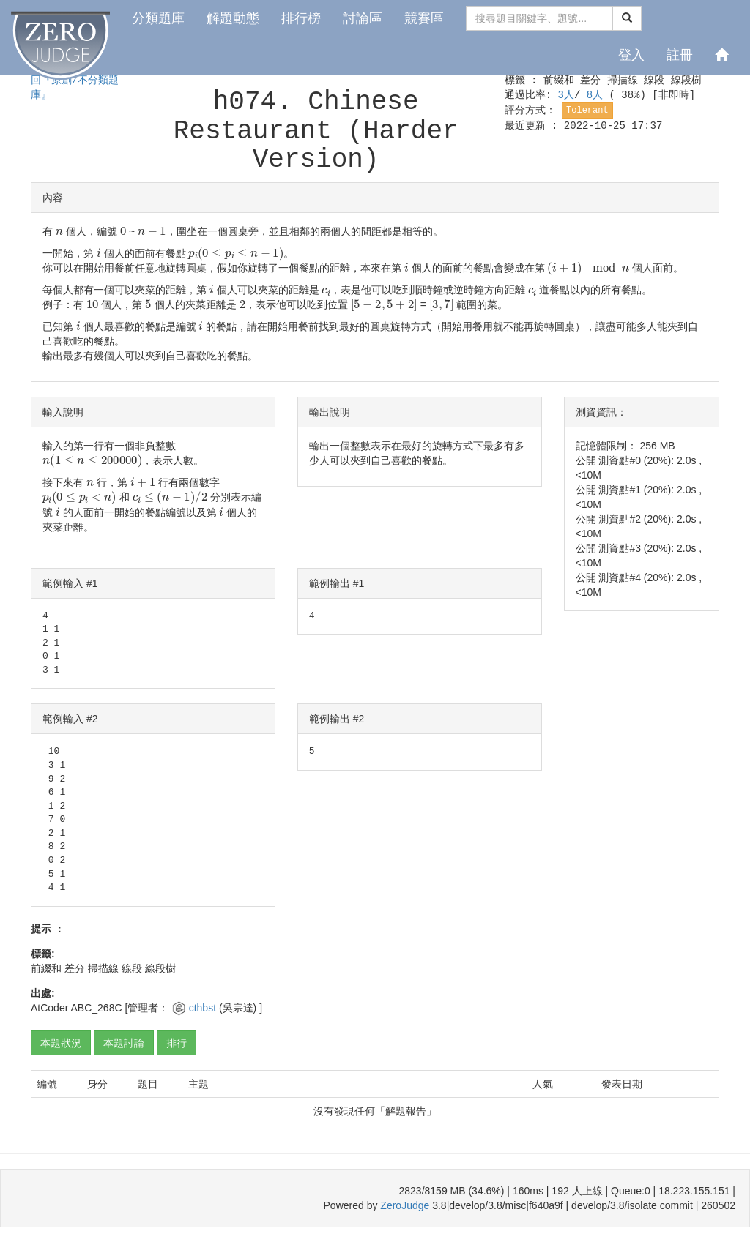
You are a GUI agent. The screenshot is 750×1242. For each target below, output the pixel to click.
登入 (631, 55)
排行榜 (301, 18)
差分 (590, 80)
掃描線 (622, 80)
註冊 (680, 55)
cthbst (204, 1008)
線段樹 (686, 80)
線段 (654, 80)
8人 (598, 95)
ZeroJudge (404, 1205)
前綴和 (558, 80)
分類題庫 (158, 18)
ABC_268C (96, 1008)
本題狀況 (60, 1043)
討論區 (362, 18)
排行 (176, 1043)
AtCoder (49, 1008)
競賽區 (424, 18)
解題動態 (233, 18)
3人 (565, 95)
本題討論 (123, 1043)
